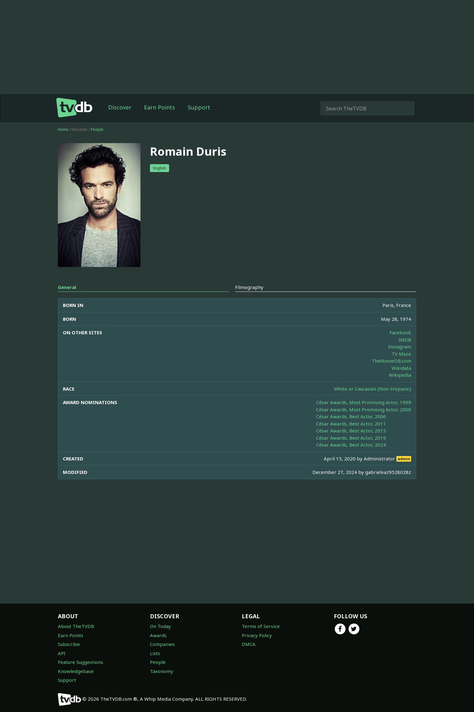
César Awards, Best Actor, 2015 (351, 430)
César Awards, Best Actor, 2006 (351, 416)
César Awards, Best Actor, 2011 (351, 423)
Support (199, 107)
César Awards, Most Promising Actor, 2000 (363, 409)
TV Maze (401, 354)
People (97, 129)
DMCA (249, 644)
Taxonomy (161, 671)
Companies (162, 644)
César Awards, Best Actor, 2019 (351, 438)
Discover (119, 107)
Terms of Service (261, 626)
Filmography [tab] (249, 287)
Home (63, 129)
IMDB (405, 340)
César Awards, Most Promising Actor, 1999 (363, 402)
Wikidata (401, 368)
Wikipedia (400, 375)
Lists (155, 653)
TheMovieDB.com (391, 361)
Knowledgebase (76, 671)
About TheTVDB (76, 626)
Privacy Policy (257, 635)
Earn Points (159, 107)
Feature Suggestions (80, 662)
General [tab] (67, 287)
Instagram (399, 346)
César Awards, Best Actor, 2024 (351, 445)
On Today (160, 626)
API (61, 653)
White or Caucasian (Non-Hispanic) (372, 389)
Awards (158, 635)
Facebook (400, 332)
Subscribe (69, 644)
